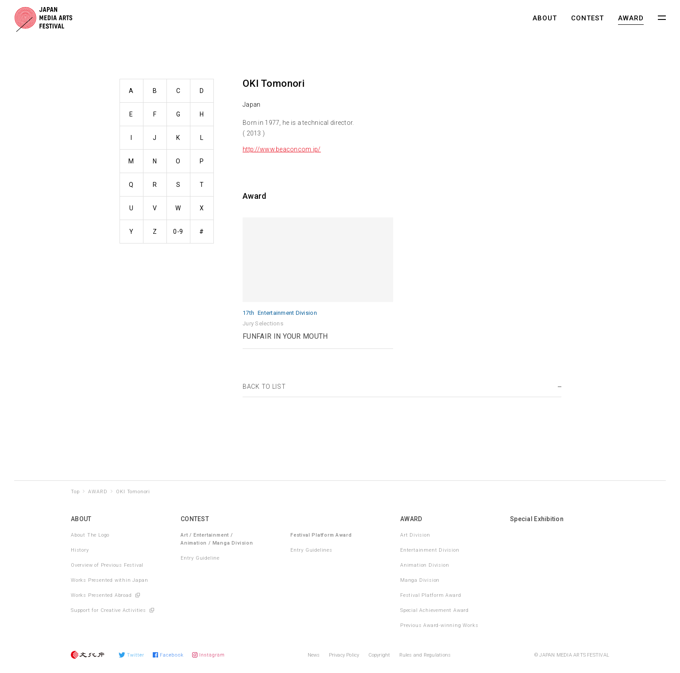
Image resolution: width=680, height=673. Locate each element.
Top (75, 492)
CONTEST (587, 18)
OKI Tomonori (133, 492)
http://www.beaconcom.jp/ (282, 149)
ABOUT (545, 18)
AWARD (631, 18)
